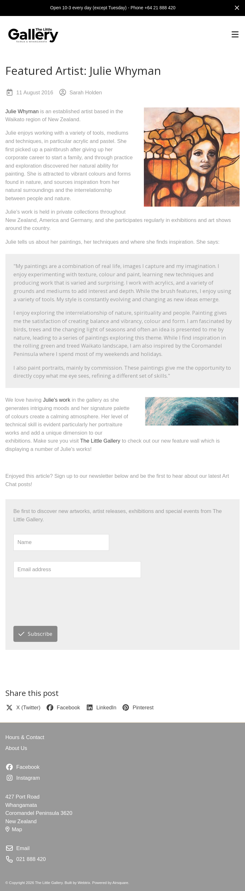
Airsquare (120, 883)
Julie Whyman (22, 111)
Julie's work (56, 400)
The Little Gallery (100, 441)
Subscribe (35, 633)
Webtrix (84, 883)
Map (13, 829)
